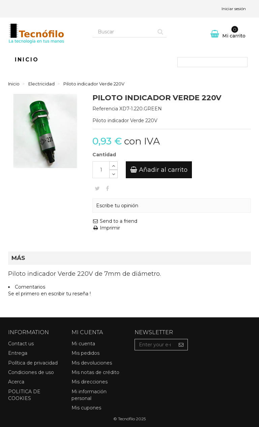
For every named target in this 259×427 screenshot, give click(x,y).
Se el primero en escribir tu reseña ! (49, 294)
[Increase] (113, 165)
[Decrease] (113, 174)
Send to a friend (114, 221)
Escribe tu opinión (117, 206)
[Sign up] (181, 344)
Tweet (97, 188)
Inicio (27, 59)
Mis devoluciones (91, 363)
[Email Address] (155, 344)
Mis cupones (86, 408)
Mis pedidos (85, 353)
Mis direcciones (89, 382)
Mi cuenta (83, 344)
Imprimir (106, 228)
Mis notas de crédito (95, 372)
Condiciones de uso (31, 372)
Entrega (17, 353)
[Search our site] (123, 31)
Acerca (16, 382)
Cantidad (104, 155)
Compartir (107, 188)
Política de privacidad (33, 363)
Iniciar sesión (234, 8)
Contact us (21, 344)
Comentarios (30, 287)
